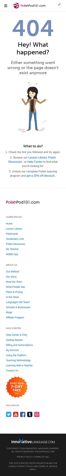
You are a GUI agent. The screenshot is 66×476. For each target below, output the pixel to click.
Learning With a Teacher (19, 365)
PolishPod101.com (45, 452)
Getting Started (14, 340)
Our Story (11, 276)
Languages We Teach (18, 302)
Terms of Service (47, 466)
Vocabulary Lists (15, 238)
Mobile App (12, 254)
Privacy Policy (25, 457)
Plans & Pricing (14, 292)
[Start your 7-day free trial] (17, 387)
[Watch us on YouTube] (15, 414)
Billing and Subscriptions (19, 345)
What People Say (15, 286)
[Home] (30, 8)
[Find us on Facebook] (23, 414)
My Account (12, 350)
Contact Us (12, 370)
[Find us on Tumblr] (30, 414)
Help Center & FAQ (16, 334)
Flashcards (12, 233)
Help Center (35, 161)
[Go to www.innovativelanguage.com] (33, 441)
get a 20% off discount (41, 175)
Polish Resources (15, 244)
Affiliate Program (15, 317)
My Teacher (12, 249)
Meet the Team (14, 281)
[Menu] (5, 5)
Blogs (9, 312)
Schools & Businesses (18, 307)
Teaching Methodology (18, 360)
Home (9, 223)
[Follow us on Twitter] (8, 414)
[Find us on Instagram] (37, 414)
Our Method (12, 271)
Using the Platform (16, 355)
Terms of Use (41, 457)
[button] (60, 5)
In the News (12, 297)
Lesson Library (37, 157)
